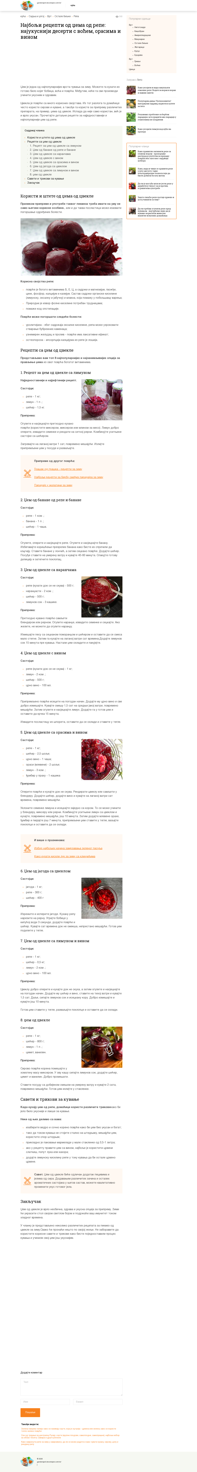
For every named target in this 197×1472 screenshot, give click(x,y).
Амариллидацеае (142, 35)
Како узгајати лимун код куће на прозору (154, 130)
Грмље (137, 61)
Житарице (139, 47)
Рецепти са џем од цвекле (44, 142)
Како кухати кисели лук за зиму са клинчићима (64, 856)
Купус (137, 51)
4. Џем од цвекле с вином (46, 158)
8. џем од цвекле (41, 175)
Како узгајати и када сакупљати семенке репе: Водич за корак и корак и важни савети (157, 90)
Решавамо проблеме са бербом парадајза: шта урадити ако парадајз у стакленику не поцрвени (157, 117)
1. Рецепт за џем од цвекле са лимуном (55, 146)
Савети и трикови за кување (45, 179)
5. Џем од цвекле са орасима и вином (54, 162)
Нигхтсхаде (139, 27)
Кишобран (139, 31)
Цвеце (132, 69)
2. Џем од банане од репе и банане (53, 150)
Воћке (137, 65)
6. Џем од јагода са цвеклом (48, 166)
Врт (131, 25)
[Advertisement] (71, 63)
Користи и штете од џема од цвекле (51, 138)
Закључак (33, 183)
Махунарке (139, 39)
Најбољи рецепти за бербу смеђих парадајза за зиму (68, 477)
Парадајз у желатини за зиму (53, 485)
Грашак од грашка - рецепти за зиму (58, 469)
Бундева (138, 55)
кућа (73, 5)
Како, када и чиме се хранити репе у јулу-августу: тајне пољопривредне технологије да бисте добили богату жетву (155, 172)
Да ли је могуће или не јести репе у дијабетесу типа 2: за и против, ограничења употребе (155, 185)
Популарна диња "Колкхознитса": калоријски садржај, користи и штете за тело (156, 104)
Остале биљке (141, 43)
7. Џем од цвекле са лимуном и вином (54, 170)
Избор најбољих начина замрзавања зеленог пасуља (68, 848)
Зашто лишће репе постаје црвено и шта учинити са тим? (156, 198)
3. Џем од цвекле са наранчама (50, 154)
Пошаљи (30, 1412)
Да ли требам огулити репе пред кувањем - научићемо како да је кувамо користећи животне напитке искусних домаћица (154, 212)
